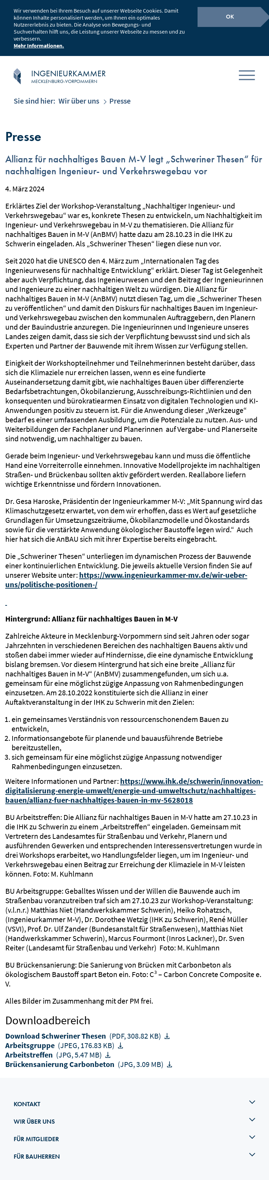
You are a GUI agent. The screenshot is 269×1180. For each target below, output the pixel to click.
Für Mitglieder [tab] (134, 1138)
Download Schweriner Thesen (84, 1036)
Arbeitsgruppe (60, 1045)
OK (230, 16)
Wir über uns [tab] (134, 1120)
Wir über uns (78, 101)
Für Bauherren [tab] (134, 1155)
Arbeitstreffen (54, 1055)
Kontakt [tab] (134, 1103)
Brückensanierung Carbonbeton (85, 1064)
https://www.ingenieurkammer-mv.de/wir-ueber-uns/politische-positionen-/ (126, 579)
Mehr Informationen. (39, 45)
